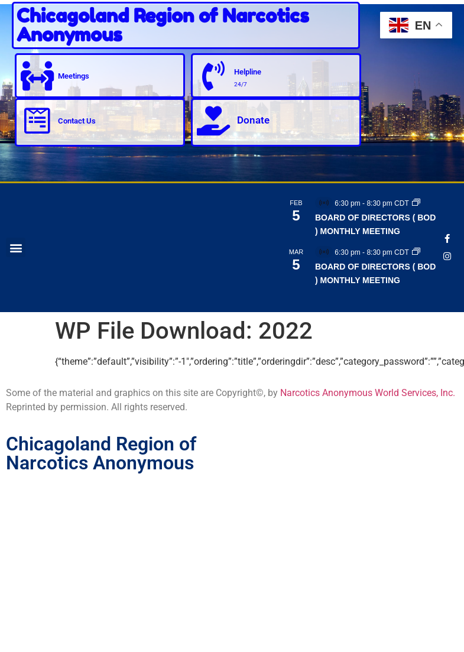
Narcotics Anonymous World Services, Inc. (367, 392)
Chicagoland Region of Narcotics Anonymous (163, 25)
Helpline (247, 71)
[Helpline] (213, 75)
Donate (253, 120)
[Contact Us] (37, 120)
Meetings (73, 76)
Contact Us (77, 120)
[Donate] (213, 120)
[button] (15, 247)
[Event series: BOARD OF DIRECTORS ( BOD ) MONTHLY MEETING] (416, 203)
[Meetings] (37, 75)
